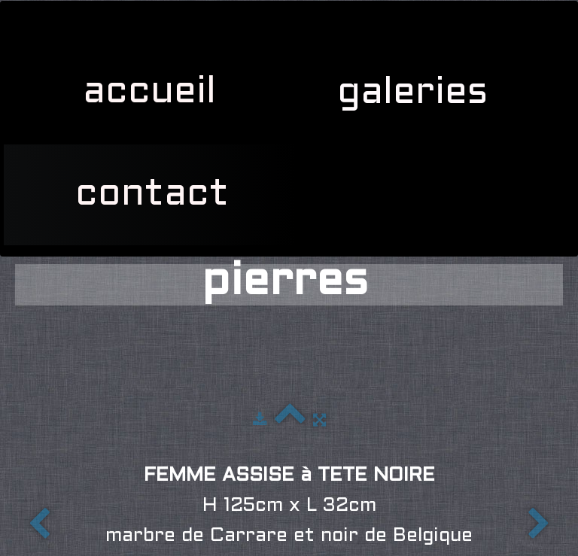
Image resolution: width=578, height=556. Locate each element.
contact (152, 195)
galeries (418, 93)
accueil (149, 92)
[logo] (22, 20)
